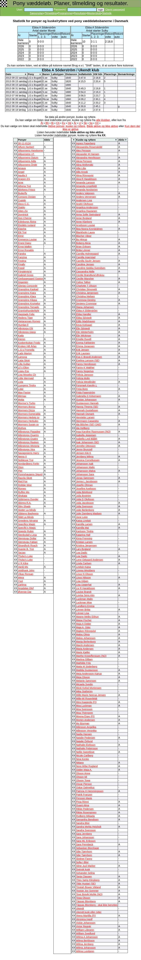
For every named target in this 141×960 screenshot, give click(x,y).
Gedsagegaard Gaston (30, 278)
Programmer (65, 13)
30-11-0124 (24, 143)
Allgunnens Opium (28, 157)
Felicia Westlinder (86, 381)
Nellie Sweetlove (85, 752)
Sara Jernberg (84, 833)
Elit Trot (22, 232)
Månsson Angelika (86, 727)
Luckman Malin (84, 599)
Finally (21, 264)
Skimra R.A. (24, 502)
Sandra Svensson (86, 830)
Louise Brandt (83, 591)
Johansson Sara (85, 474)
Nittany (80, 762)
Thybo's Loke (25, 556)
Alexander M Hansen (87, 154)
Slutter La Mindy (27, 510)
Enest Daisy (24, 243)
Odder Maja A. (84, 769)
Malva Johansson (85, 638)
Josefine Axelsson (86, 488)
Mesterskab (94, 13)
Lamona (22, 357)
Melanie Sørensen (86, 680)
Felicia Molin (83, 378)
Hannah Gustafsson (87, 410)
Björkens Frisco (26, 189)
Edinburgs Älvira (27, 221)
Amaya (22, 168)
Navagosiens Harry (28, 453)
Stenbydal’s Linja (27, 534)
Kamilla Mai (82, 527)
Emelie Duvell (83, 339)
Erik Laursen (83, 353)
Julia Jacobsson (85, 502)
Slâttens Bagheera (28, 513)
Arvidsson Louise (85, 225)
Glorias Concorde (27, 285)
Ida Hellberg (82, 428)
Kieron (21, 339)
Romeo (22, 488)
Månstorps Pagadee (29, 431)
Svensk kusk (83, 869)
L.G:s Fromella (26, 349)
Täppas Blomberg (86, 901)
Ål (42, 123)
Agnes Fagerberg (85, 143)
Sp (91, 123)
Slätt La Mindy (26, 517)
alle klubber (103, 120)
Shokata (22, 495)
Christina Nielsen (85, 296)
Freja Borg (82, 389)
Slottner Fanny (84, 858)
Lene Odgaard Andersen (89, 559)
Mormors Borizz (26, 406)
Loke (20, 389)
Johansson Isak (84, 463)
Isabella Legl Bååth (86, 438)
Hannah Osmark (85, 413)
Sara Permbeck (84, 844)
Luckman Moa (84, 602)
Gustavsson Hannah (87, 403)
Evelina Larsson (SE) (87, 360)
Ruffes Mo (23, 492)
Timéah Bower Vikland (88, 887)
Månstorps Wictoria (28, 445)
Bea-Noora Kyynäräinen (89, 228)
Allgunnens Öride (27, 164)
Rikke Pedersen (84, 808)
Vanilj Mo (23, 566)
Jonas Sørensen (85, 478)
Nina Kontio (82, 759)
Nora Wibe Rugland (87, 766)
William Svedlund (85, 933)
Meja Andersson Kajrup (89, 673)
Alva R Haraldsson (86, 179)
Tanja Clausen (84, 876)
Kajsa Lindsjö (83, 520)
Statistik (106, 13)
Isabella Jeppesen (86, 435)
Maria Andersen (84, 648)
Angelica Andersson (87, 207)
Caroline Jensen (85, 264)
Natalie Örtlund (84, 741)
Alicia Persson (84, 161)
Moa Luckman (84, 705)
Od (69, 123)
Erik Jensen (82, 349)
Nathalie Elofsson (85, 744)
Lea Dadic (81, 552)
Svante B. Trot (26, 549)
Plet (20, 470)
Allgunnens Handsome (30, 150)
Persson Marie (84, 798)
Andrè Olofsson (84, 204)
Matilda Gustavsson (87, 670)
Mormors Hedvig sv (28, 417)
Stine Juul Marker (85, 865)
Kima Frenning (84, 538)
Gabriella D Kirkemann (88, 396)
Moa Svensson (84, 709)
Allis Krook (82, 171)
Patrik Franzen (84, 794)
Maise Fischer (83, 620)
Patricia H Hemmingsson (89, 791)
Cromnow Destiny (86, 300)
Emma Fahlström (85, 342)
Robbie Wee (25, 485)
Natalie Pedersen (85, 737)
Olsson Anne (83, 773)
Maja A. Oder (83, 627)
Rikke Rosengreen (86, 812)
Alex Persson (83, 150)
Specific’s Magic (27, 527)
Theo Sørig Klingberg (88, 880)
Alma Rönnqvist (84, 175)
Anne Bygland (83, 218)
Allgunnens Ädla (27, 161)
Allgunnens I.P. (26, 154)
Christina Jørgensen (87, 292)
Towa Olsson (83, 897)
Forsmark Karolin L (86, 385)
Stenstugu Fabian (27, 542)
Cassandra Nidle (85, 271)
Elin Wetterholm (84, 332)
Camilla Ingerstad (85, 257)
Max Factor (24, 392)
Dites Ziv (23, 211)
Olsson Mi (81, 776)
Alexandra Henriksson (88, 157)
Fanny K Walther (85, 367)
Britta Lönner (83, 250)
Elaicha (22, 228)
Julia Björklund (84, 492)
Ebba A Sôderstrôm (86, 310)
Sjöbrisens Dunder (28, 499)
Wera (21, 577)
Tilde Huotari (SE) (86, 883)
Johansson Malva (85, 470)
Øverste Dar (24, 591)
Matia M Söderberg (86, 666)
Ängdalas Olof (26, 588)
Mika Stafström (84, 691)
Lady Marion (25, 353)
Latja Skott (24, 360)
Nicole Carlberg (84, 755)
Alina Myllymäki (84, 164)
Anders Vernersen (86, 196)
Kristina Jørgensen (86, 545)
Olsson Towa (83, 780)
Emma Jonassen (85, 346)
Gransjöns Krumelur (29, 303)
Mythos (22, 428)
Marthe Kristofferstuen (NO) (91, 655)
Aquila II (22, 175)
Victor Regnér (83, 926)
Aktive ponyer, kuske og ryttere (66, 126)
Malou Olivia (83, 634)
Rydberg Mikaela (85, 816)
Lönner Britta (83, 609)
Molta (21, 399)
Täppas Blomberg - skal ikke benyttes (96, 905)
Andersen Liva (84, 200)
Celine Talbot (83, 282)
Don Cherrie (24, 218)
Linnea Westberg (85, 570)
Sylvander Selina (85, 873)
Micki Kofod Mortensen (88, 687)
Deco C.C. (24, 204)
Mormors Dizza (26, 410)
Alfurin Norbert (26, 147)
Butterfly (22, 193)
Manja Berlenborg (86, 641)
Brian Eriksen (83, 246)
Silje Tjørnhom (84, 851)
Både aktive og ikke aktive (102, 126)
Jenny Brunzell (84, 449)
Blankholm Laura (85, 232)
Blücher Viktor (83, 236)
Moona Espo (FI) (85, 716)
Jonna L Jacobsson (86, 481)
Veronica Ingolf (84, 919)
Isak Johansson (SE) (87, 442)
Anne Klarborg (84, 221)
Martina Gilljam (84, 659)
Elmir (21, 236)
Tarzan (21, 552)
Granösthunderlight (28, 310)
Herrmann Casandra (87, 421)
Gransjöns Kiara (27, 292)
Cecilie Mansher (85, 278)
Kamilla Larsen (84, 524)
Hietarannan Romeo (29, 321)
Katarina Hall (83, 534)
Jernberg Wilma (84, 456)
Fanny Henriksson (86, 364)
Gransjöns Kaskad (28, 289)
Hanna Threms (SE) (87, 406)
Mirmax (22, 396)
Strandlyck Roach (27, 545)
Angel (21, 171)
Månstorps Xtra (26, 449)
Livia (20, 381)
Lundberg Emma (85, 606)
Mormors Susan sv (28, 424)
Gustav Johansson (86, 399)
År (75, 123)
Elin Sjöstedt (83, 328)
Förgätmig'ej (25, 271)
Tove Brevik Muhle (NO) (89, 894)
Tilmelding (50, 13)
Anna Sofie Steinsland (88, 214)
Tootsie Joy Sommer (87, 890)
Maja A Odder (83, 623)
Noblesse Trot (25, 460)
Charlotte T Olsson (86, 285)
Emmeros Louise (27, 239)
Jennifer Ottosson (86, 445)
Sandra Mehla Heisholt (88, 826)
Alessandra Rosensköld (89, 147)
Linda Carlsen (83, 563)
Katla (21, 335)
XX (97, 123)
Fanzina (22, 257)
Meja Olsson (83, 677)
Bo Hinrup (81, 239)
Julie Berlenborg (85, 510)
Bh (47, 123)
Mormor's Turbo (26, 403)
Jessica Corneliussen (87, 460)
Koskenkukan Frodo (29, 342)
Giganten (23, 282)
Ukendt (80, 908)
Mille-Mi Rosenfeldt (86, 698)
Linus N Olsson (84, 574)
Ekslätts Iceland (26, 225)
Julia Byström (83, 495)
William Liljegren (85, 929)
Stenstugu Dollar (27, 538)
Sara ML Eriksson (86, 841)
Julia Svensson (84, 506)
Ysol (20, 581)
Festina (22, 260)
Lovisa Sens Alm (85, 595)
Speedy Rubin (26, 531)
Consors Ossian (27, 196)
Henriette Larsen (85, 417)
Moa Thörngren (84, 712)
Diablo (21, 207)
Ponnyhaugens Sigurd (30, 474)
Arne (20, 182)
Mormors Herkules (28, 421)
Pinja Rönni (82, 801)
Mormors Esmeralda (29, 413)
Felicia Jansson (84, 374)
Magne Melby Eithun (87, 616)
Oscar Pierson (84, 784)
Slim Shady (24, 506)
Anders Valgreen (85, 193)
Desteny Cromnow (86, 303)
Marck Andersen (85, 645)
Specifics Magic (26, 524)
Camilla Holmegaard (87, 253)
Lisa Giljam (82, 581)
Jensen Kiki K (83, 453)
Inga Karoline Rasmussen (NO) (93, 431)
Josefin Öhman (84, 485)
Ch (58, 123)
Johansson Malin (85, 467)
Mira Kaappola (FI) (86, 702)
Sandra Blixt (82, 823)
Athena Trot (24, 186)
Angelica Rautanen (86, 211)
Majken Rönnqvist (86, 631)
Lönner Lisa (82, 613)
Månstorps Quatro (28, 438)
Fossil (21, 268)
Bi (52, 123)
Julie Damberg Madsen (89, 513)
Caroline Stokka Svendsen (90, 268)
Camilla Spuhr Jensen (88, 260)
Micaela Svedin (84, 684)
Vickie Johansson (85, 922)
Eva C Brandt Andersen (89, 357)
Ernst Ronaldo (26, 250)
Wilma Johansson (86, 947)
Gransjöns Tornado (28, 307)
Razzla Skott (25, 478)
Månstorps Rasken (28, 442)
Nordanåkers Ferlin (28, 463)
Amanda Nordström (87, 189)
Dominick (23, 214)
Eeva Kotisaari (84, 325)
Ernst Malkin (25, 246)
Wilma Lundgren (85, 951)
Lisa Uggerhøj (83, 584)
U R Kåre (23, 563)
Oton (20, 467)
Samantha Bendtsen (87, 819)
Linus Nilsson (83, 577)
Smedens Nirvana (28, 520)
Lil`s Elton (23, 367)
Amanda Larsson (85, 182)
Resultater (80, 13)
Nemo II (22, 456)
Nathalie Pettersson (87, 748)
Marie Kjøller (83, 652)
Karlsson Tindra (84, 531)
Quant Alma (82, 805)
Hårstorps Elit (25, 328)
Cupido (22, 200)
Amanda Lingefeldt (86, 186)
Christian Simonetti (86, 289)
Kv (63, 123)
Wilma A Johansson (87, 937)
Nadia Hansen (84, 734)
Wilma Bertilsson (85, 940)
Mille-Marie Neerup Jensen (91, 695)
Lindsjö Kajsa (83, 566)
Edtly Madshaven (85, 321)
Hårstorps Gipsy (27, 332)
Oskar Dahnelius (85, 787)
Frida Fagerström (85, 392)
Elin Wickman (83, 335)
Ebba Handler (83, 314)
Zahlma (22, 584)
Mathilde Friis (83, 663)
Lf (80, 123)
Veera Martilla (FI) (86, 915)
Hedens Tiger (25, 317)
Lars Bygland (83, 549)
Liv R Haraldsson (85, 588)
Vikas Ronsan (25, 574)
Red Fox (22, 481)
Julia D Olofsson (85, 499)
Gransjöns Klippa (27, 300)
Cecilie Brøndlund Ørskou (90, 275)
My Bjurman (82, 723)
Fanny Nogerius (84, 371)
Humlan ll (23, 325)
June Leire (82, 517)
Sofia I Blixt (82, 862)
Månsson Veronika (86, 730)
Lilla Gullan (24, 364)
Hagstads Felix (26, 314)
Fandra (22, 253)
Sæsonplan (37, 13)
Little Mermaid (26, 378)
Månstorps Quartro (28, 435)
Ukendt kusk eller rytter (88, 912)
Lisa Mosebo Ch (27, 374)
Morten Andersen (85, 720)
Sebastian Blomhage (87, 848)
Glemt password (115, 9)
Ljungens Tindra (27, 385)
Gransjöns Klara (27, 296)
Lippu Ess (23, 371)
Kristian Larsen (84, 542)
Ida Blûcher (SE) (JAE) (88, 424)
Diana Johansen (85, 307)
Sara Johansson (85, 837)
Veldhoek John (26, 570)
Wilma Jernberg (84, 944)
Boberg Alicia (83, 243)
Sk (85, 123)
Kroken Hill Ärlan (27, 346)
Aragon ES (24, 179)
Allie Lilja (81, 168)
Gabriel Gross (25, 275)
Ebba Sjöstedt (83, 317)
